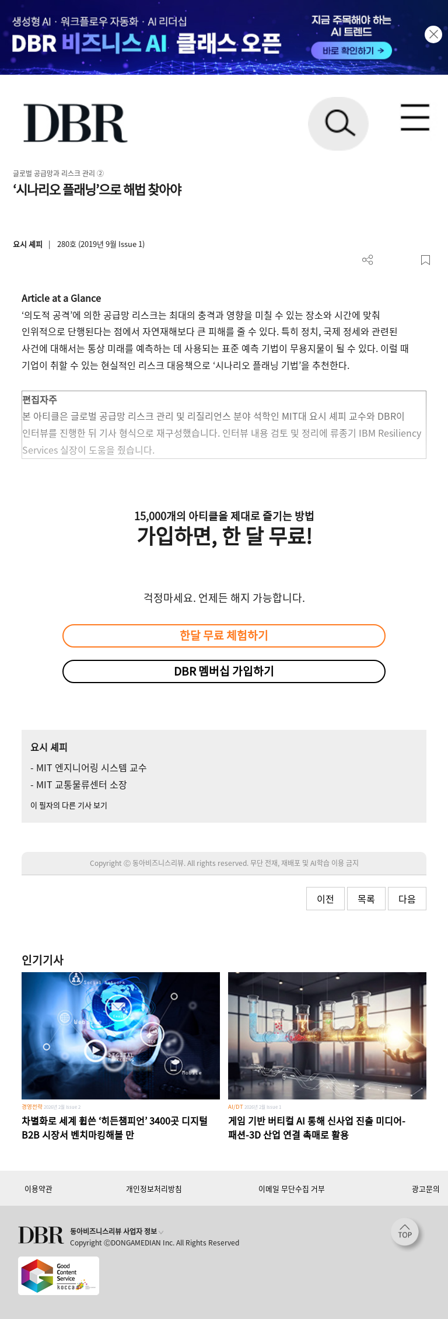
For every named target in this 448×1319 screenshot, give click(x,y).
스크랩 (425, 260)
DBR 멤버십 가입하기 (224, 671)
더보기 (367, 260)
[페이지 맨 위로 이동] (408, 1235)
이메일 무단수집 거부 (291, 1188)
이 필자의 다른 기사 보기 (68, 804)
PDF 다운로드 (387, 260)
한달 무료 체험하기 (224, 635)
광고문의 (426, 1188)
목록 (366, 899)
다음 (407, 899)
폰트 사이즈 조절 (406, 260)
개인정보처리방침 (154, 1188)
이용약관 (38, 1188)
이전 (325, 899)
